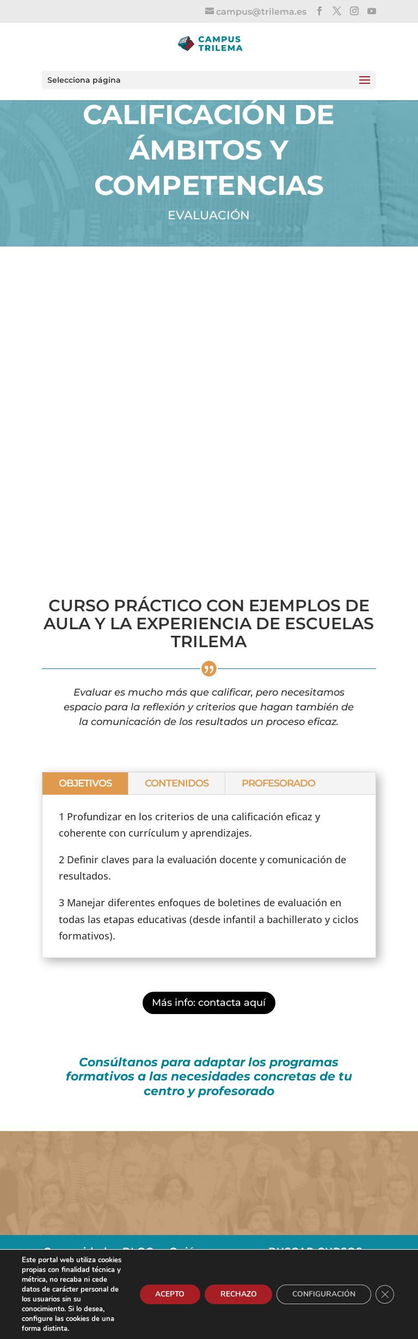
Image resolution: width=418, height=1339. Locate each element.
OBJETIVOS (85, 783)
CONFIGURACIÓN (322, 1294)
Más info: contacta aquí (209, 1003)
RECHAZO (235, 1294)
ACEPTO (165, 1294)
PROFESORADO (278, 783)
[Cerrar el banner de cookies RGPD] (384, 1294)
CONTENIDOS (176, 783)
